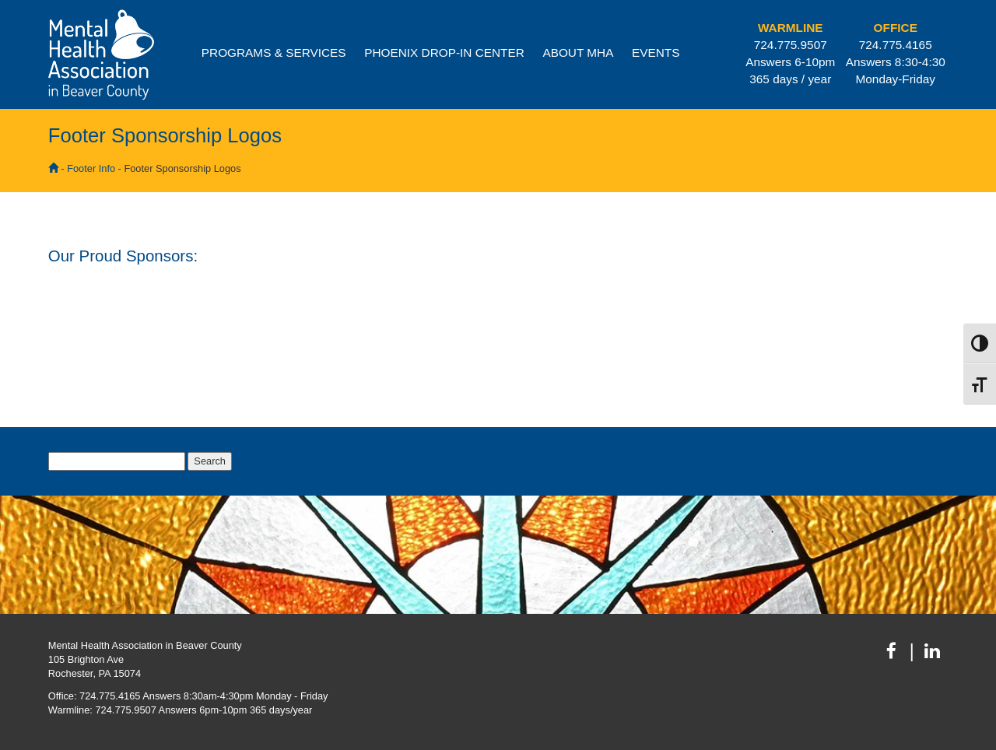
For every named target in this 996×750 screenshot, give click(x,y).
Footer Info (91, 168)
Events (655, 52)
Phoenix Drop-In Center (444, 52)
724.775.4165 (895, 44)
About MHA (577, 52)
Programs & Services (274, 52)
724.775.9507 (790, 44)
